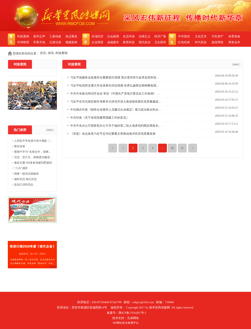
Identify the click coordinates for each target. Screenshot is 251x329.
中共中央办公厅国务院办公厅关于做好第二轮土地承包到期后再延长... (115, 125)
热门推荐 (20, 130)
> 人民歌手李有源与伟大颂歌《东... (32, 140)
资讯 (11, 39)
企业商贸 (97, 42)
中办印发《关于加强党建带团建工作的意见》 (99, 117)
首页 (43, 53)
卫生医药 (160, 42)
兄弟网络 (133, 318)
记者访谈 (55, 42)
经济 (86, 39)
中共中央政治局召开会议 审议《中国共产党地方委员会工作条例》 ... (114, 93)
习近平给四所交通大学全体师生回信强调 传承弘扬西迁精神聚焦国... (114, 85)
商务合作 (234, 42)
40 (172, 148)
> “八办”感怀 (20, 168)
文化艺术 (201, 36)
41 (182, 148)
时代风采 (201, 42)
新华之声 (39, 36)
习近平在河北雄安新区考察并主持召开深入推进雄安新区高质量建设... (115, 101)
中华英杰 (184, 36)
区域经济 (97, 36)
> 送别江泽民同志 (22, 184)
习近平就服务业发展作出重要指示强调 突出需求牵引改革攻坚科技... (114, 77)
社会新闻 (113, 36)
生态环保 (129, 36)
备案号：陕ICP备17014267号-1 (126, 312)
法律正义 (144, 36)
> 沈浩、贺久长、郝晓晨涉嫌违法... (32, 157)
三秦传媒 (55, 36)
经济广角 (160, 36)
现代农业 (144, 42)
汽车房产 (217, 36)
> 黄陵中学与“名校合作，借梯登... (32, 151)
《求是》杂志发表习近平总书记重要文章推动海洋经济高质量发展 (113, 133)
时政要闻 (23, 36)
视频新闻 (71, 42)
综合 (172, 39)
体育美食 (234, 36)
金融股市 (113, 42)
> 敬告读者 (18, 146)
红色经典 (184, 42)
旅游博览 (217, 42)
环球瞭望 (23, 42)
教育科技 (129, 42)
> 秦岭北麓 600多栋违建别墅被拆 (32, 162)
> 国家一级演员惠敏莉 (25, 173)
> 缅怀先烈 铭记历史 (24, 179)
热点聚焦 (71, 36)
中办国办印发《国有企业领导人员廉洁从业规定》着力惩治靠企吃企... (115, 109)
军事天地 (39, 42)
